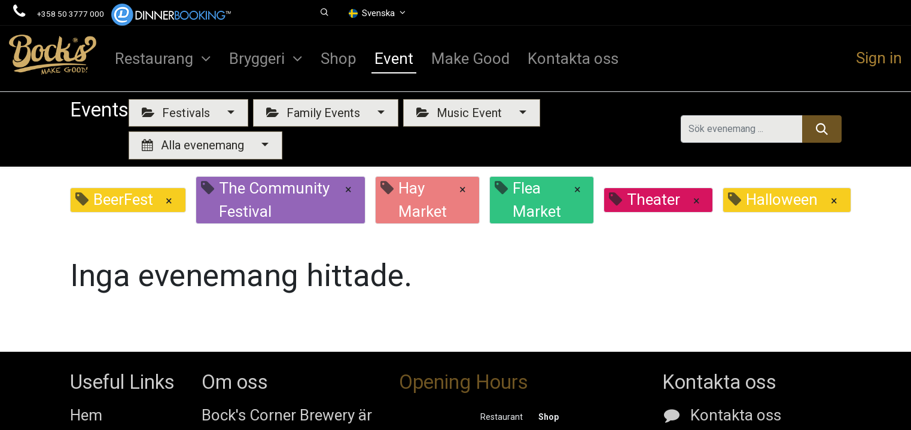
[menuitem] (338, 58)
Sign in (879, 58)
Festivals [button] (177, 113)
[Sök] (821, 129)
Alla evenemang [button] (194, 145)
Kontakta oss (735, 415)
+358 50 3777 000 (70, 14)
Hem (86, 415)
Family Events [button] (314, 113)
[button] (325, 12)
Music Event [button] (460, 113)
